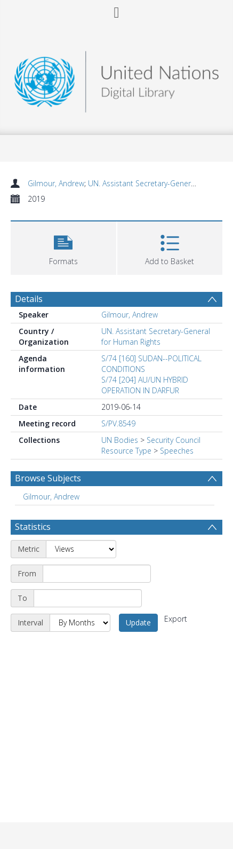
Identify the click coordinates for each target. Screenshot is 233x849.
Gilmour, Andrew (56, 183)
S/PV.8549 (118, 423)
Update (138, 622)
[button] (63, 246)
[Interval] (80, 623)
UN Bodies (119, 440)
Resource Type (126, 451)
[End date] (88, 598)
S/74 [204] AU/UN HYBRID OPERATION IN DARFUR (144, 385)
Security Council (173, 440)
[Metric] (81, 549)
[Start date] (97, 574)
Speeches (177, 451)
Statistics (33, 527)
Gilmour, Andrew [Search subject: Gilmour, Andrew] (51, 496)
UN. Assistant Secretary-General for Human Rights (155, 336)
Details (29, 299)
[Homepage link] (116, 78)
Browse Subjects (48, 478)
